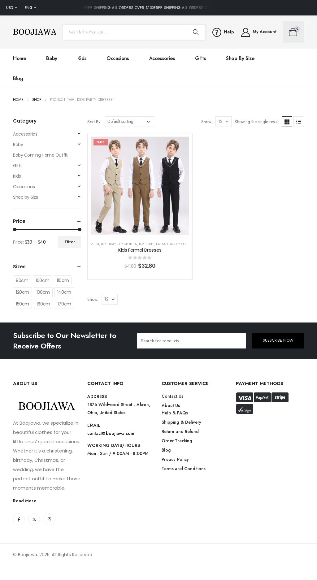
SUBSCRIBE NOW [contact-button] (278, 340)
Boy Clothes (127, 244)
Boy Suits (146, 244)
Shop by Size (240, 58)
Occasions (117, 58)
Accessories (162, 58)
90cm (22, 280)
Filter (70, 242)
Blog (18, 78)
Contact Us (172, 396)
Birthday (108, 244)
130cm (43, 292)
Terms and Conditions (184, 468)
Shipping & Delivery (181, 422)
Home (19, 58)
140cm (64, 292)
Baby (51, 58)
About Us (171, 405)
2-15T (95, 244)
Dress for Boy (168, 244)
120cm (22, 292)
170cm (64, 304)
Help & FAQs (175, 413)
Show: (206, 122)
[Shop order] (129, 121)
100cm (42, 280)
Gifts (200, 58)
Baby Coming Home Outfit (40, 155)
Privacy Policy (175, 459)
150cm (22, 304)
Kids (81, 58)
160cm (43, 304)
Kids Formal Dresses (140, 250)
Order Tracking (177, 441)
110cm (63, 280)
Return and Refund (180, 431)
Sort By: (94, 122)
